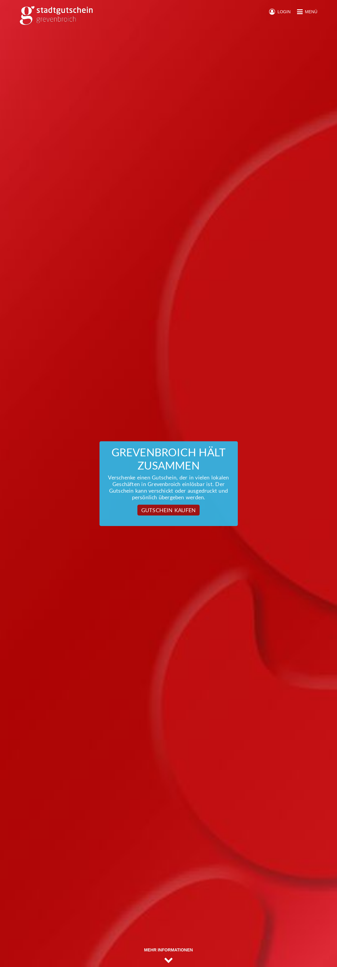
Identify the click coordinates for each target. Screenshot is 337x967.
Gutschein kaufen (168, 510)
